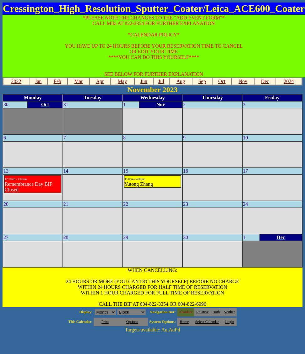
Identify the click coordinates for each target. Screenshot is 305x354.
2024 (289, 81)
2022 (16, 81)
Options (132, 322)
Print (104, 322)
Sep (202, 81)
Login (229, 322)
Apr (100, 81)
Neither (229, 312)
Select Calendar (207, 322)
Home (184, 322)
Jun (143, 81)
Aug (180, 81)
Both (216, 312)
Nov (243, 81)
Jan (38, 81)
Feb (57, 81)
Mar (78, 81)
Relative (202, 312)
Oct (221, 81)
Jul (161, 81)
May (122, 81)
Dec (265, 81)
